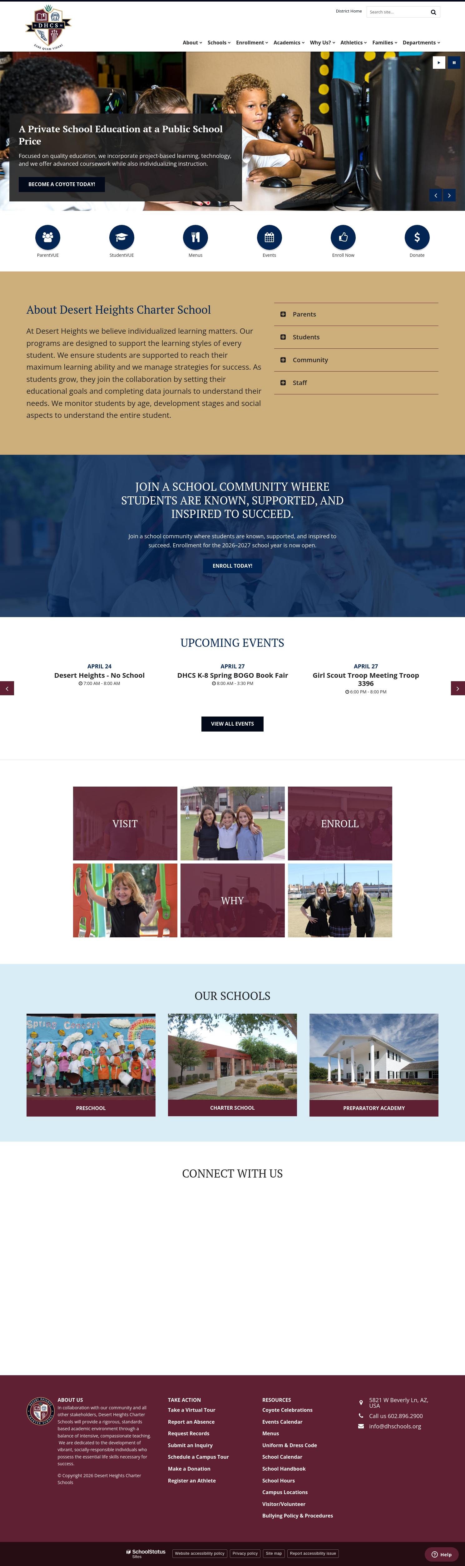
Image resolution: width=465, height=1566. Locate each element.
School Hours (278, 1480)
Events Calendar (282, 1421)
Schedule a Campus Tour (198, 1456)
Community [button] (310, 360)
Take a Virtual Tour (191, 1409)
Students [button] (306, 337)
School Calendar (282, 1456)
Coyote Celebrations (287, 1409)
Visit (125, 823)
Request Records (189, 1433)
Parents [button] (304, 314)
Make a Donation (189, 1468)
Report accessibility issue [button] (313, 1553)
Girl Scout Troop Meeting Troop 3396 (366, 679)
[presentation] (435, 195)
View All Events (232, 723)
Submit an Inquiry (190, 1445)
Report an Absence (191, 1421)
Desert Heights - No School (99, 675)
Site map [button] (274, 1553)
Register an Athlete (192, 1480)
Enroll (340, 823)
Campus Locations (285, 1492)
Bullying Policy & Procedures (297, 1515)
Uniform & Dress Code (289, 1445)
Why (232, 900)
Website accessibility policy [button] (200, 1553)
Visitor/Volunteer (283, 1504)
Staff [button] (300, 382)
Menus (270, 1433)
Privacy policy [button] (245, 1553)
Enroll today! (48, 184)
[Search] (434, 12)
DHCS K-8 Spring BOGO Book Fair (232, 675)
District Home (349, 11)
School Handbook (284, 1468)
